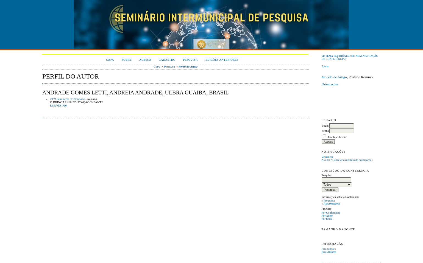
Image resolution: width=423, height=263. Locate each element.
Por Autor (327, 215)
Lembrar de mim (337, 137)
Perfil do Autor (188, 66)
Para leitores (328, 248)
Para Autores (328, 251)
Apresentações (332, 203)
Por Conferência (330, 212)
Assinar (325, 159)
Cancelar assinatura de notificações (352, 159)
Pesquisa (190, 59)
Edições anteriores (221, 59)
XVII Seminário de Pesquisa (67, 98)
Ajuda (324, 66)
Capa (110, 59)
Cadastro (167, 59)
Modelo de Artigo (334, 77)
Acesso (145, 59)
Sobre (127, 59)
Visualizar (327, 156)
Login (325, 125)
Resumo (55, 105)
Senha (325, 130)
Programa (329, 200)
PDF (64, 105)
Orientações (329, 84)
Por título (326, 218)
